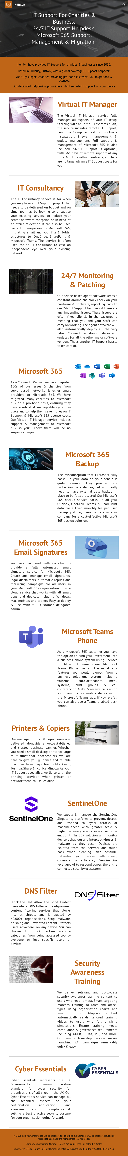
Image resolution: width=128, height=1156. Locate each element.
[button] (124, 5)
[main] (64, 28)
